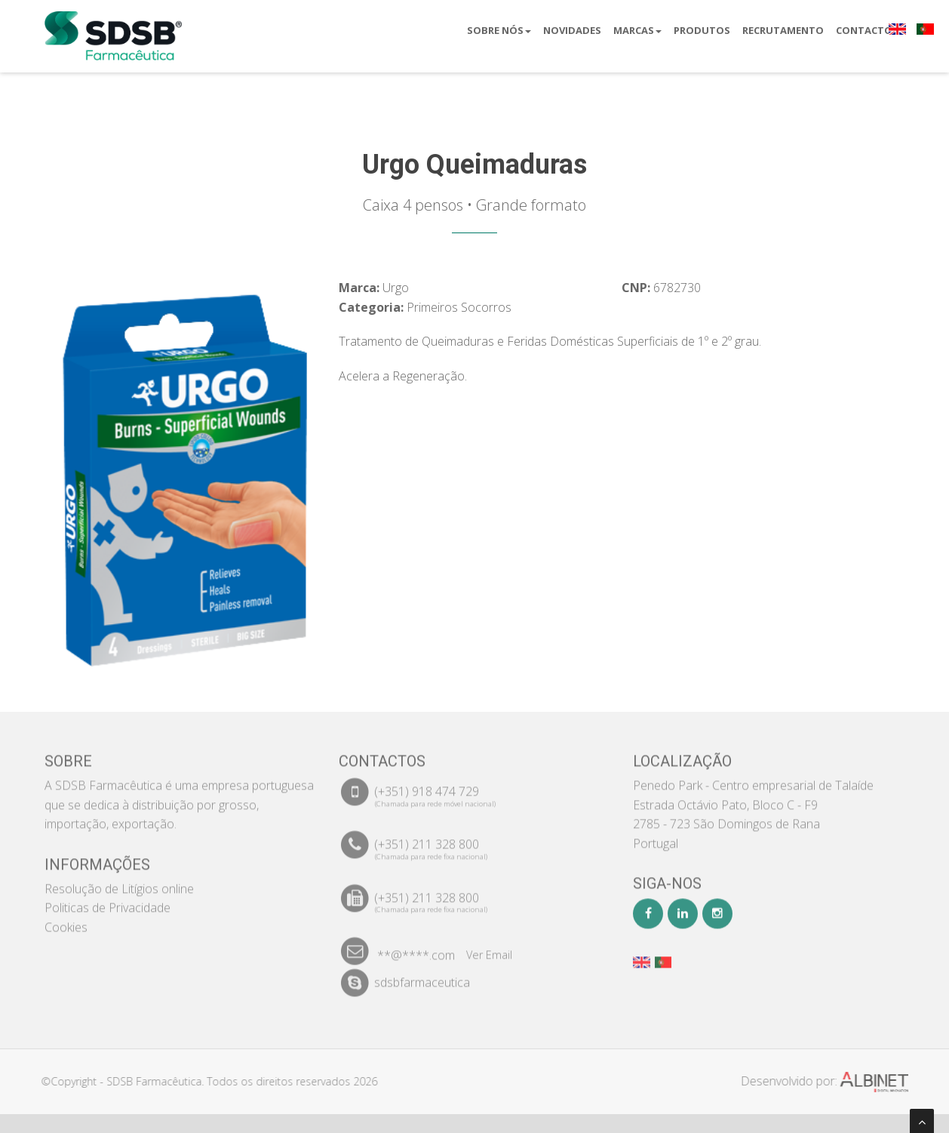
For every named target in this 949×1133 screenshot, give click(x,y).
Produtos (702, 30)
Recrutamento (783, 30)
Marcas (637, 30)
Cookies (66, 920)
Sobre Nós (499, 30)
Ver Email (489, 948)
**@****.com (416, 948)
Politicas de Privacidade (107, 900)
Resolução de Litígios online (119, 881)
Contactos (867, 30)
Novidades (572, 30)
